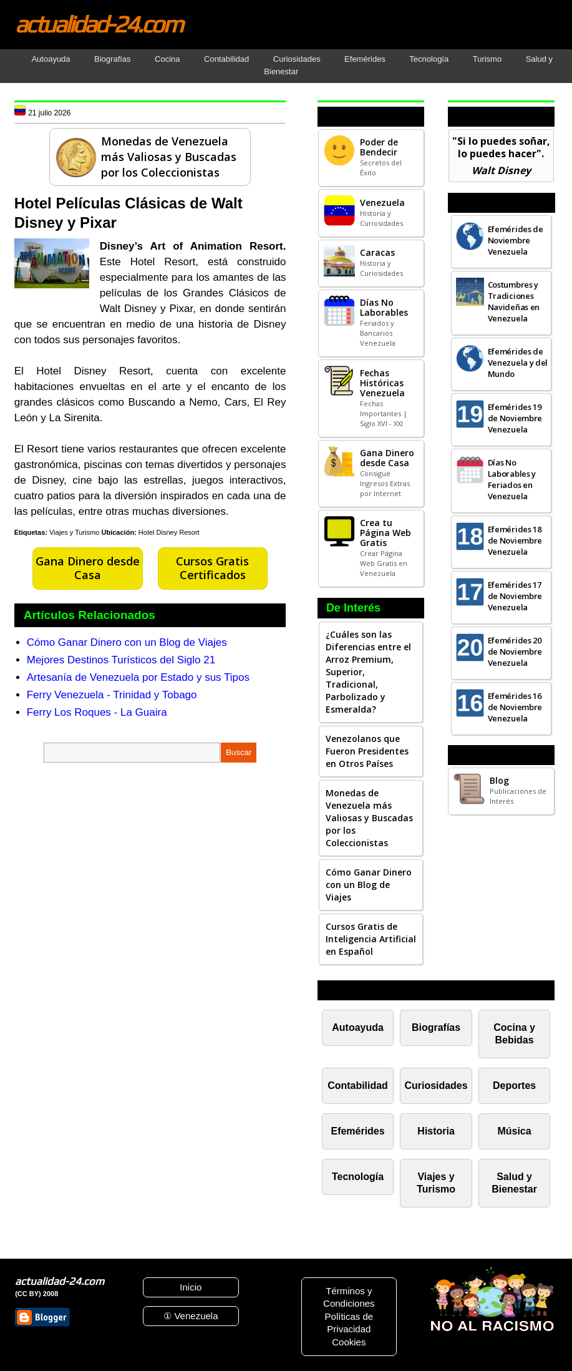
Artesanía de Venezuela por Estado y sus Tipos (138, 677)
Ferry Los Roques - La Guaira (97, 712)
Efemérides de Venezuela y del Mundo (518, 362)
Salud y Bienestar (514, 1182)
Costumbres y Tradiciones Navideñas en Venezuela (514, 301)
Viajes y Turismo (74, 532)
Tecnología (428, 59)
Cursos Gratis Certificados (212, 568)
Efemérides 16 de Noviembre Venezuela (515, 707)
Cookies (349, 1342)
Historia (435, 1131)
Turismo (487, 59)
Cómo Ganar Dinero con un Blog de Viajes (127, 642)
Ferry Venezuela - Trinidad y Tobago (112, 695)
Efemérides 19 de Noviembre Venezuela (515, 418)
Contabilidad (226, 59)
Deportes (514, 1085)
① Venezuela (190, 1315)
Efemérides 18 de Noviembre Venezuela (515, 540)
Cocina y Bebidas (514, 1033)
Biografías (112, 59)
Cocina (167, 59)
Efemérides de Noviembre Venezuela (515, 240)
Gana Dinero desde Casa (88, 568)
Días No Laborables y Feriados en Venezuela (512, 479)
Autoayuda (50, 59)
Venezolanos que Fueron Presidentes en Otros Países (367, 751)
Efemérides (364, 59)
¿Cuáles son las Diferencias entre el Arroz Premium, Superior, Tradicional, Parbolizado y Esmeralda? (368, 671)
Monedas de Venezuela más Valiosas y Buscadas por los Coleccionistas (369, 818)
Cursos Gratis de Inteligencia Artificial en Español (371, 938)
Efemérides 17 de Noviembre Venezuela (515, 596)
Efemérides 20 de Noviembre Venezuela (515, 651)
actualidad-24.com (98, 23)
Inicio (190, 1287)
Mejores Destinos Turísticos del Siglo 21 (121, 660)
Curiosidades (297, 59)
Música (514, 1131)
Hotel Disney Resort (169, 532)
